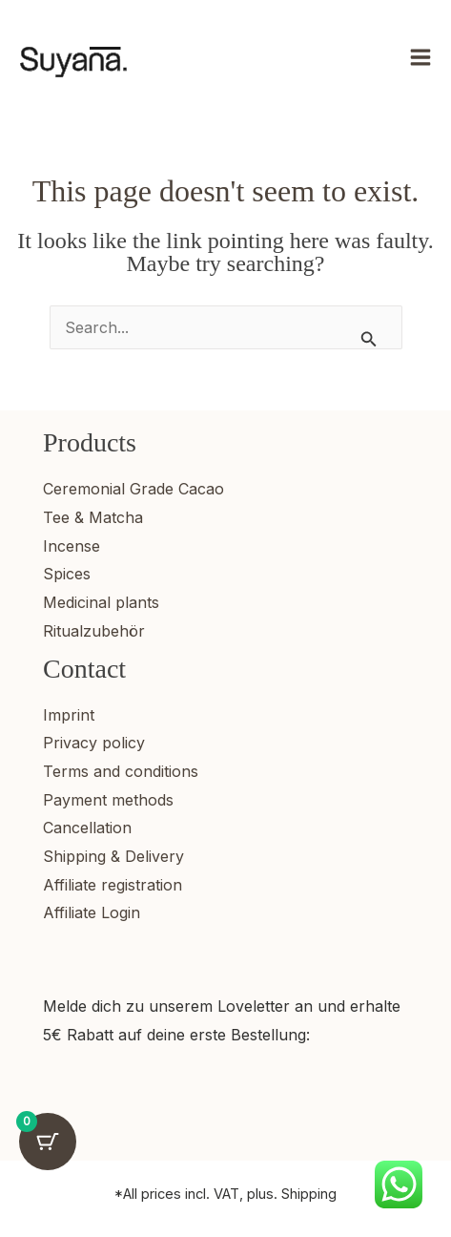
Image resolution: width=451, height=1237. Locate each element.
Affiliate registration (112, 884)
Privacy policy (94, 742)
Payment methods (108, 799)
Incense (71, 546)
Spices (67, 573)
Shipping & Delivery (113, 856)
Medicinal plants (101, 602)
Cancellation (87, 827)
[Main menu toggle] (420, 57)
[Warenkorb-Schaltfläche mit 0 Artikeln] (47, 1141)
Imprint (68, 714)
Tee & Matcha (93, 517)
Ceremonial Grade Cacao (133, 488)
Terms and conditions (120, 771)
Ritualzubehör (94, 630)
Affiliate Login (91, 912)
